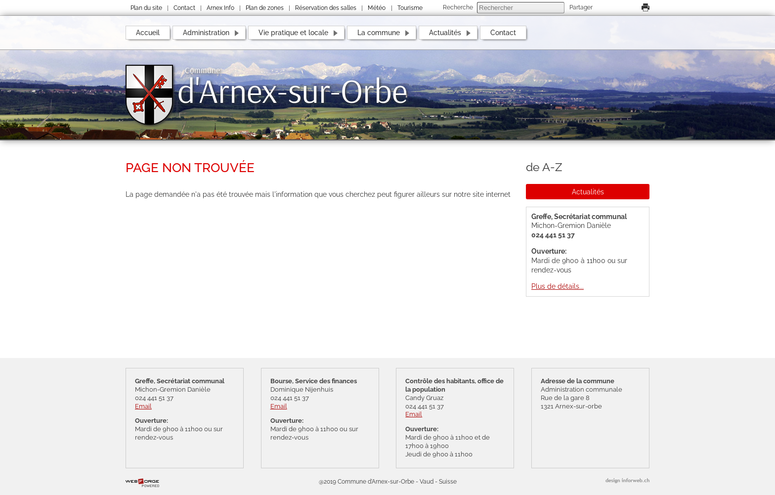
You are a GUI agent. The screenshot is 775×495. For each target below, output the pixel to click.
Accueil (148, 32)
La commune (378, 32)
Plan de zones (265, 7)
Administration (206, 32)
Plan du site (146, 7)
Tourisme (410, 7)
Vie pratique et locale (293, 32)
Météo (377, 7)
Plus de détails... (557, 286)
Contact (184, 7)
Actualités (445, 32)
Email (143, 406)
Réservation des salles (325, 7)
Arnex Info (220, 7)
